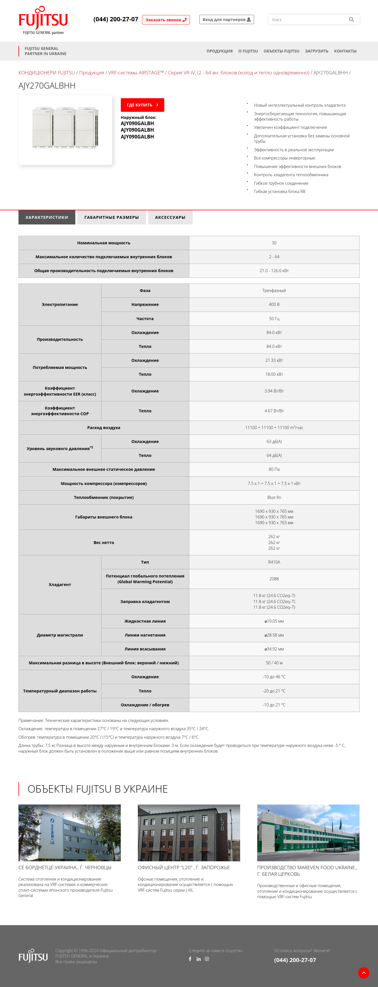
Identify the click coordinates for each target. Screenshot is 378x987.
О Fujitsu (248, 51)
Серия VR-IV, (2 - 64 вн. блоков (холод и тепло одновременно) (238, 72)
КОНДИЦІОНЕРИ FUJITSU (46, 72)
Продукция (220, 51)
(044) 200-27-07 (116, 19)
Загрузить (316, 51)
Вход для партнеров (227, 19)
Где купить (142, 105)
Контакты (345, 51)
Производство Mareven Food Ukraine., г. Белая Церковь (308, 841)
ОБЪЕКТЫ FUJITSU (282, 51)
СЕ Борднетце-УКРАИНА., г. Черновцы (69, 838)
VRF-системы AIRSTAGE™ (136, 72)
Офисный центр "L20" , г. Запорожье (189, 838)
